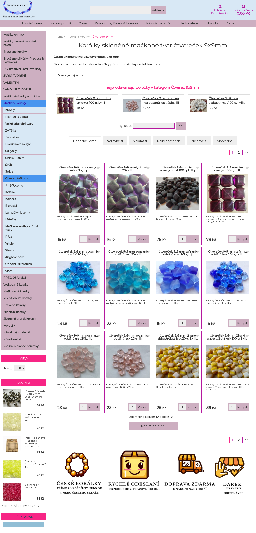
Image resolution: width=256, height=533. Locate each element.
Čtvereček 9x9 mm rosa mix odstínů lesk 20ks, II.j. (128, 337)
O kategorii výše (68, 75)
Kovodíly (9, 325)
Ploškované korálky (16, 291)
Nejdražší (140, 141)
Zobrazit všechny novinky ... (21, 506)
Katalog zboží (60, 23)
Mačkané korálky (14, 103)
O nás (83, 23)
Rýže (8, 236)
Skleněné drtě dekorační (19, 319)
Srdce (9, 171)
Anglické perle (15, 257)
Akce (230, 23)
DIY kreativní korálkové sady (22, 69)
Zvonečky (12, 137)
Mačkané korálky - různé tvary (21, 228)
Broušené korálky (15, 52)
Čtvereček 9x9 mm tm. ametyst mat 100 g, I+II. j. (177, 169)
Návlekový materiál (16, 332)
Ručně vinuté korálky (17, 298)
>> (246, 152)
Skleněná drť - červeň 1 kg (33, 486)
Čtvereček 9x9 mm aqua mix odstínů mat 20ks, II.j (128, 253)
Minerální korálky (14, 312)
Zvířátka (10, 130)
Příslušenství (12, 339)
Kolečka (10, 199)
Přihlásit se (220, 10)
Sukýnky (11, 151)
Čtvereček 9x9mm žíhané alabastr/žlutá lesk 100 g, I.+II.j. (227, 337)
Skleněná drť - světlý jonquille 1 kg (34, 417)
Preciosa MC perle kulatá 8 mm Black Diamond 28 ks (35, 395)
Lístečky (11, 219)
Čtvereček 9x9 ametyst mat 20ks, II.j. (128, 169)
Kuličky (10, 110)
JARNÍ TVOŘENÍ (14, 76)
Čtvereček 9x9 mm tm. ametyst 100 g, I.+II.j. (227, 169)
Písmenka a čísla (16, 117)
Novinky (212, 23)
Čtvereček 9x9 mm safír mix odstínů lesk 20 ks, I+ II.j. (227, 253)
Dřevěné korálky (14, 305)
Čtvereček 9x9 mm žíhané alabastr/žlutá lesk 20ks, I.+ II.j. (178, 337)
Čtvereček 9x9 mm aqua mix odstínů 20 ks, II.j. (78, 253)
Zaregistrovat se (220, 13)
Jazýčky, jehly (14, 185)
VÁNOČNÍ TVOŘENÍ (17, 89)
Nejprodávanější (169, 141)
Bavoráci (11, 206)
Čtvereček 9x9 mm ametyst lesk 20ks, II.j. (78, 169)
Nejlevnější (115, 141)
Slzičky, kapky (14, 158)
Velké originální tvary (19, 123)
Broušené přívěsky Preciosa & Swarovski (23, 60)
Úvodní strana (32, 23)
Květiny (10, 192)
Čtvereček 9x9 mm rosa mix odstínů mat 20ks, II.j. (78, 337)
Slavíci (9, 250)
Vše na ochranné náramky (21, 346)
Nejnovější (199, 141)
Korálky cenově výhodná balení (19, 43)
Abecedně (225, 141)
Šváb (8, 165)
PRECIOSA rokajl (14, 277)
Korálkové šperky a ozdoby (21, 96)
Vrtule (9, 243)
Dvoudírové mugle (18, 144)
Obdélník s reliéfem (18, 264)
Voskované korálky (15, 284)
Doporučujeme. (85, 141)
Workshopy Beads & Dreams (116, 23)
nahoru (250, 527)
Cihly (8, 271)
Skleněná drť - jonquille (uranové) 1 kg (35, 464)
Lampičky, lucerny (17, 212)
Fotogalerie (190, 23)
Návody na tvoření (159, 23)
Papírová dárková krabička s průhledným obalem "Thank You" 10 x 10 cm (35, 442)
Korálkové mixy (13, 34)
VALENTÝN (11, 82)
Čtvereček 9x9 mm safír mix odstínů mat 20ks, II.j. (178, 253)
